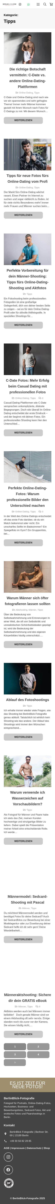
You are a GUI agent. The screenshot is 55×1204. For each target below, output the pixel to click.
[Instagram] (19, 4)
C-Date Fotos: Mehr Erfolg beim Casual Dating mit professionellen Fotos (27, 386)
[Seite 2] (38, 1046)
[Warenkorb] (51, 4)
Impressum (18, 1148)
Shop (47, 1148)
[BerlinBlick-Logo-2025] (9, 4)
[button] (38, 4)
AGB (7, 1148)
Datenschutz (34, 1148)
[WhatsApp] (28, 4)
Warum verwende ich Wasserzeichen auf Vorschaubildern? (27, 798)
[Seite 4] (38, 1054)
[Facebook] (8, 1169)
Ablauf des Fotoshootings (27, 700)
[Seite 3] (15, 1054)
